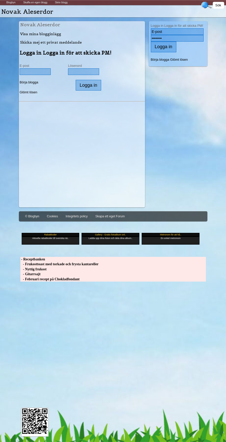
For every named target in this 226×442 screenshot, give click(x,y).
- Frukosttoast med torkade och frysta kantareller (59, 264)
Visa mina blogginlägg (40, 34)
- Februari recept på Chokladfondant (50, 279)
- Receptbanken (32, 259)
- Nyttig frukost (33, 269)
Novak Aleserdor (27, 12)
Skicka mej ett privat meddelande (51, 42)
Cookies (52, 216)
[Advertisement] (82, 159)
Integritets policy (76, 216)
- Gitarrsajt (30, 274)
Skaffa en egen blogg (35, 2)
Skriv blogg (61, 2)
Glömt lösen (28, 92)
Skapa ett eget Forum (110, 216)
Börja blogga (29, 82)
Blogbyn (11, 2)
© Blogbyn (32, 216)
